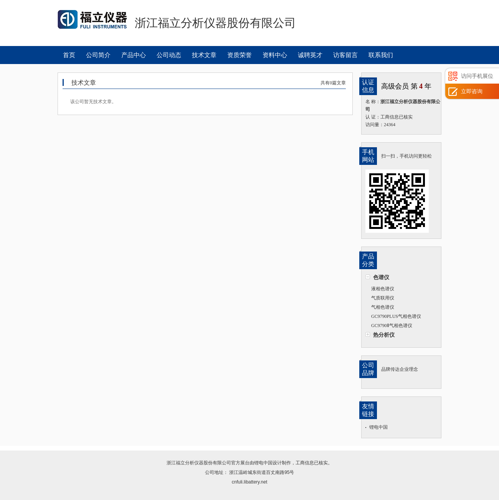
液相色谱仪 (382, 288)
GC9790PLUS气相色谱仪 (396, 316)
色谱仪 (381, 277)
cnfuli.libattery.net (250, 482)
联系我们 (380, 55)
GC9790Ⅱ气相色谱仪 (391, 325)
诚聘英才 (310, 55)
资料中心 (275, 55)
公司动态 (169, 55)
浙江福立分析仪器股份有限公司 (199, 462)
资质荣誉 (239, 55)
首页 (69, 55)
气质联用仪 (382, 298)
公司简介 (98, 55)
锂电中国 (378, 427)
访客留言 (345, 55)
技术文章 (204, 55)
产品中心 (133, 55)
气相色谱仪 (382, 307)
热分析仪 (384, 335)
